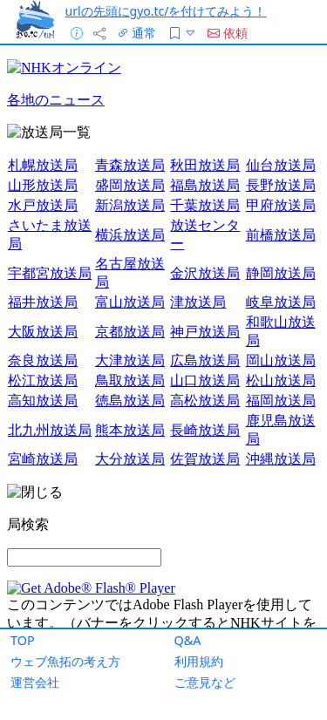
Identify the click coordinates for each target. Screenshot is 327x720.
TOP (22, 640)
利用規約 (198, 661)
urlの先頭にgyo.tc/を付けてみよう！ (166, 11)
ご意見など (204, 682)
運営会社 (34, 682)
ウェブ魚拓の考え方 (65, 661)
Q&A (187, 640)
